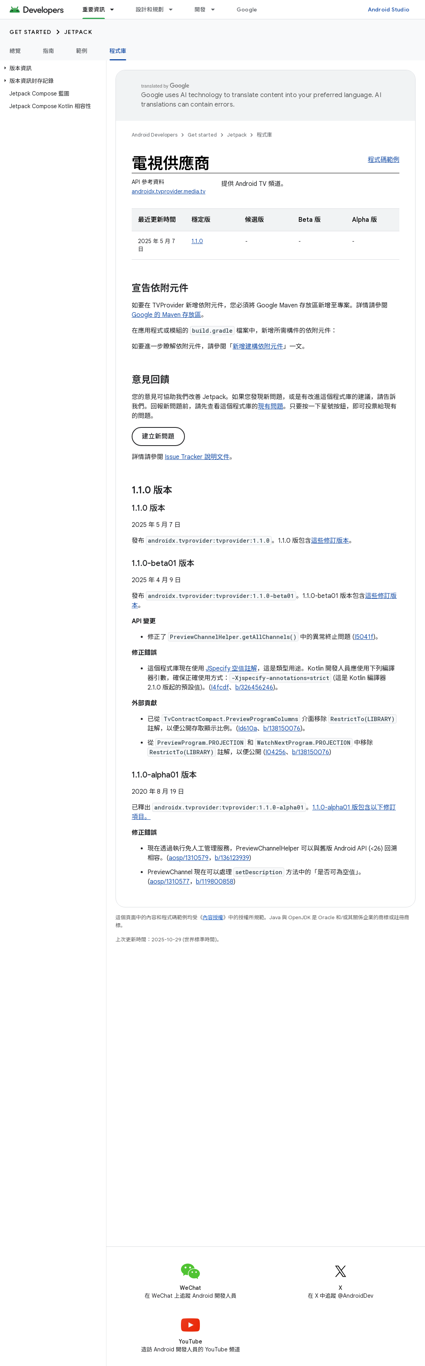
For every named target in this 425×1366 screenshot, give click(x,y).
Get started (30, 32)
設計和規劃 (150, 9)
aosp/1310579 (189, 858)
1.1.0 (197, 241)
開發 (200, 9)
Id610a (247, 729)
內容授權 (213, 917)
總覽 (15, 50)
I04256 (275, 752)
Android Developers (154, 134)
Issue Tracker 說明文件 (197, 457)
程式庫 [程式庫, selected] (118, 50)
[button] (51, 68)
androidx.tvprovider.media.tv (168, 191)
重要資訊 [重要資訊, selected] (93, 9)
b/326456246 (254, 687)
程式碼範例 (383, 160)
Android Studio (389, 9)
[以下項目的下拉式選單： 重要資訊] (115, 9)
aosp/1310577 (170, 882)
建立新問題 (158, 436)
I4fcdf (220, 687)
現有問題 (270, 406)
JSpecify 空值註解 (231, 669)
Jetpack (78, 32)
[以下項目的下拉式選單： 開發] (216, 9)
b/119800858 (214, 882)
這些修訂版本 (330, 541)
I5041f (363, 637)
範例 (82, 50)
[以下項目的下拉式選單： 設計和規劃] (174, 9)
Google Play (253, 9)
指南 (48, 50)
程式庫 (264, 134)
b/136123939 (232, 858)
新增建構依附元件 (258, 346)
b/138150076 (281, 729)
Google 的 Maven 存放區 (166, 315)
